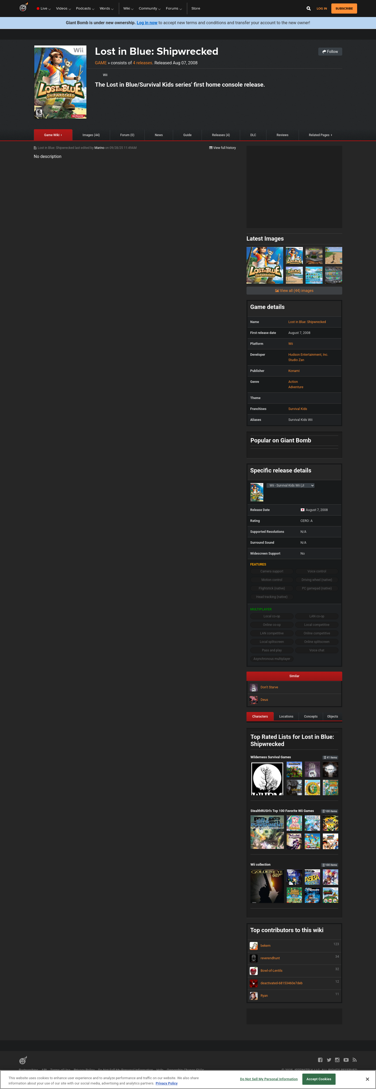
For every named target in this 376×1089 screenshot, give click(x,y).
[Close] (367, 1079)
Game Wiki (51, 135)
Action (293, 382)
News (159, 135)
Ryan (294, 996)
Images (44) (91, 135)
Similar (294, 676)
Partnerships (28, 1070)
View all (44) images (294, 290)
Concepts (311, 716)
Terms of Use (60, 1070)
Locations (286, 716)
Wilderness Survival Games (294, 757)
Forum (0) (127, 135)
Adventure (295, 387)
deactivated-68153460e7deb (294, 983)
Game (101, 62)
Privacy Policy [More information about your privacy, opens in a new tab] (166, 1083)
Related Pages (319, 135)
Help (159, 1070)
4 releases (142, 62)
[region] (188, 1079)
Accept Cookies (319, 1079)
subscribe (344, 8)
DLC (253, 135)
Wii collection (294, 864)
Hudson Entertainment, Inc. (308, 355)
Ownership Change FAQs (185, 1070)
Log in (322, 9)
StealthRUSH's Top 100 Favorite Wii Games (294, 811)
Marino (99, 148)
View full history (222, 148)
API (44, 1070)
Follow (330, 51)
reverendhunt (294, 958)
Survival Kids (297, 409)
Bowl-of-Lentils (294, 971)
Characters (260, 716)
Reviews (282, 135)
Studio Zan (296, 360)
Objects (332, 716)
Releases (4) (221, 135)
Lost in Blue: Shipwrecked (156, 51)
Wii (105, 75)
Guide (187, 135)
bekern (294, 946)
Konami (293, 371)
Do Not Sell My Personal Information (125, 1070)
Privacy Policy (84, 1070)
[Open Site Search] (308, 8)
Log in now (147, 22)
